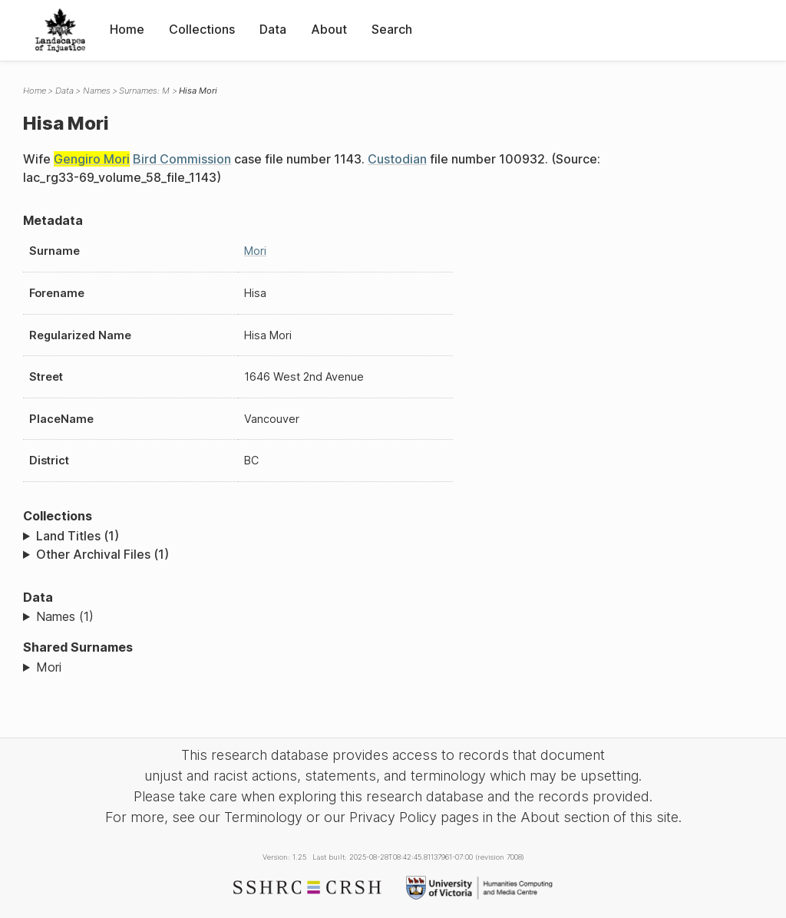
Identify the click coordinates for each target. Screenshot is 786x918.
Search (392, 29)
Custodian (397, 159)
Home (127, 29)
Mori (255, 250)
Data (272, 29)
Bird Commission (182, 159)
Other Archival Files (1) (102, 554)
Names (97, 90)
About (329, 29)
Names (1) (65, 616)
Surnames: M (144, 90)
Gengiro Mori (92, 159)
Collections (202, 29)
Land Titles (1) (77, 535)
